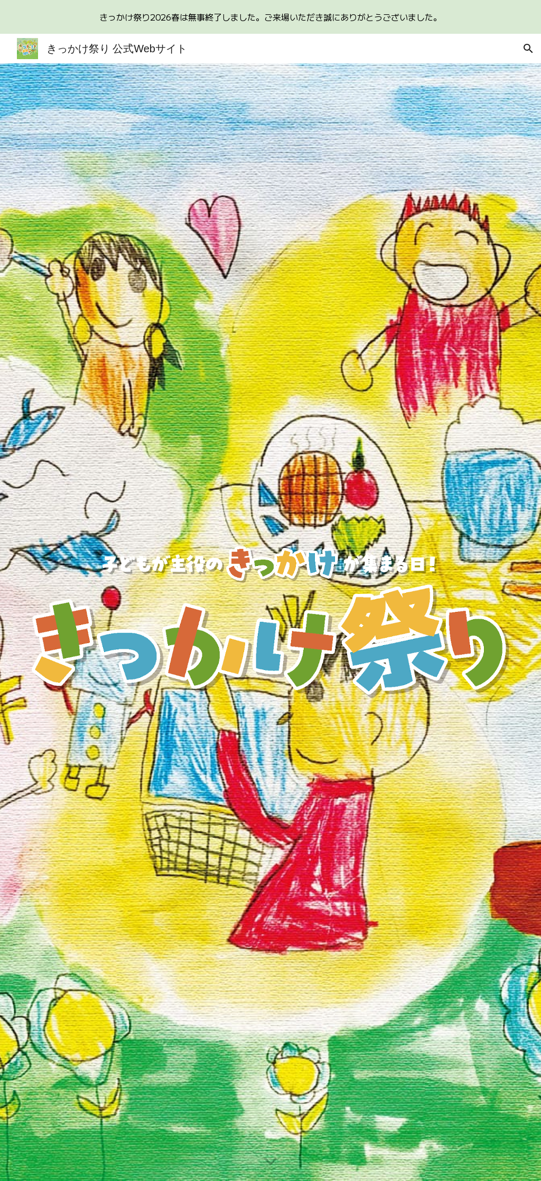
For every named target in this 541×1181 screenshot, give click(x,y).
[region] (270, 17)
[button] (528, 48)
